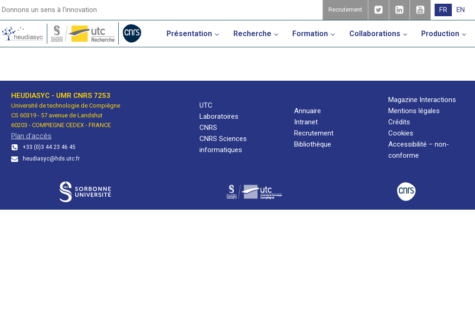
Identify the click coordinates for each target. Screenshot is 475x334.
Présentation (189, 33)
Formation (310, 33)
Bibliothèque (312, 144)
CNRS (208, 127)
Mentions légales (414, 111)
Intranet (306, 122)
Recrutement (314, 133)
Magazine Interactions (422, 100)
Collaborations (374, 33)
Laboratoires (218, 116)
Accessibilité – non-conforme (418, 150)
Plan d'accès (31, 136)
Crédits (399, 122)
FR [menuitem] (443, 10)
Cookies (400, 133)
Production (440, 33)
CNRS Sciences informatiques (223, 144)
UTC (205, 105)
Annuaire (307, 111)
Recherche (252, 33)
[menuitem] (443, 10)
